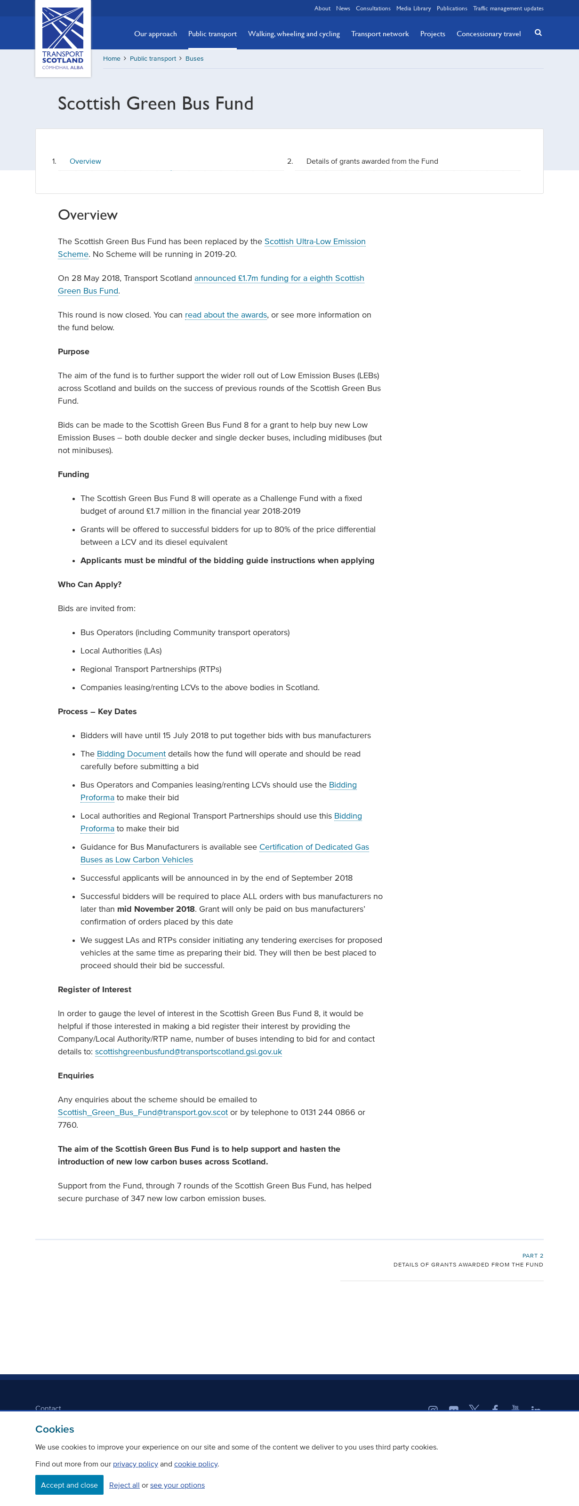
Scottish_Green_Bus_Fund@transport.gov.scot (143, 1112)
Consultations (373, 8)
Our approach (155, 33)
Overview (85, 161)
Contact (48, 1408)
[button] (536, 32)
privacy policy (135, 1463)
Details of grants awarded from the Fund (372, 161)
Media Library (413, 8)
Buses (194, 58)
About (322, 8)
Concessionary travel (489, 33)
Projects (432, 33)
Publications (452, 8)
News (343, 8)
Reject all (124, 1485)
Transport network (380, 33)
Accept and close (69, 1485)
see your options (177, 1485)
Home (112, 58)
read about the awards (226, 314)
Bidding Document (131, 753)
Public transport (212, 33)
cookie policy (195, 1463)
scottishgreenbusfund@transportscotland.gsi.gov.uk (188, 1051)
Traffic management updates (508, 8)
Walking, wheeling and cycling (294, 33)
